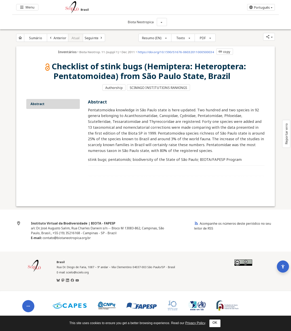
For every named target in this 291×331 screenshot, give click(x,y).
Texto (180, 38)
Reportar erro (286, 133)
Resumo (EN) (151, 38)
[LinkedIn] (67, 280)
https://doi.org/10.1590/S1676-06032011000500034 (176, 52)
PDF (203, 38)
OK (215, 322)
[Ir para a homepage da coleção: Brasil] (123, 7)
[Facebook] (72, 280)
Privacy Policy (195, 323)
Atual (76, 38)
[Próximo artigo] (94, 38)
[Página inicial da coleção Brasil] (34, 270)
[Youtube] (77, 280)
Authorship (114, 87)
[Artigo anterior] (57, 38)
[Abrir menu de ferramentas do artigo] (28, 301)
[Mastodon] (62, 280)
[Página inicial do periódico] (20, 38)
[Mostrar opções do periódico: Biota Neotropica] (162, 22)
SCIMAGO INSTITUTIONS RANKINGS (159, 87)
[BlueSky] (58, 280)
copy (224, 52)
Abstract (37, 103)
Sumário (35, 38)
